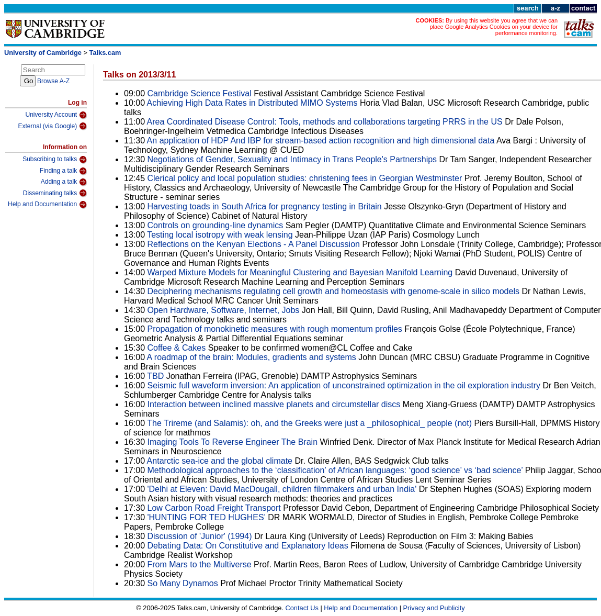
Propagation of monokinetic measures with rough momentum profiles (275, 328)
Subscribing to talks (54, 159)
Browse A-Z (53, 81)
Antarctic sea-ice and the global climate (219, 460)
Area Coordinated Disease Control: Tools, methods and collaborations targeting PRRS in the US (326, 121)
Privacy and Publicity (434, 608)
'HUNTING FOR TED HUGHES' (207, 517)
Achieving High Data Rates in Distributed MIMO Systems (252, 102)
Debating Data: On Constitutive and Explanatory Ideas (248, 545)
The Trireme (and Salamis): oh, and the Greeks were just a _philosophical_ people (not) (310, 423)
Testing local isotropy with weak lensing (219, 234)
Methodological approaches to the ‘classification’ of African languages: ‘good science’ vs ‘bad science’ (335, 470)
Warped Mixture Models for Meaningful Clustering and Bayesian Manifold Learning (300, 272)
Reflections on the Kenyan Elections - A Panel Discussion (255, 244)
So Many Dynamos (183, 583)
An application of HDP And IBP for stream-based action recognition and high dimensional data (321, 140)
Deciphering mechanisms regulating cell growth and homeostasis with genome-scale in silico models (333, 291)
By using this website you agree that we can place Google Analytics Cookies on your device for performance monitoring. (493, 26)
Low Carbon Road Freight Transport (214, 507)
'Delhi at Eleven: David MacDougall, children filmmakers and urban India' (282, 489)
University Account (56, 115)
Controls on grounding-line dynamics (216, 225)
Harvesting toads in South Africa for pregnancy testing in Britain (265, 206)
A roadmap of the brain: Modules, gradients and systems (251, 357)
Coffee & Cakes (177, 347)
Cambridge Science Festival (200, 93)
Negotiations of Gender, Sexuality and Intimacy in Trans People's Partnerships (293, 159)
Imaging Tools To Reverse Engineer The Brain (233, 442)
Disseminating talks (55, 193)
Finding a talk (63, 171)
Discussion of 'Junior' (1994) (200, 536)
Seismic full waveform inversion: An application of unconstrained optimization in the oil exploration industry (344, 385)
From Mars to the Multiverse (200, 564)
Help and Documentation (47, 204)
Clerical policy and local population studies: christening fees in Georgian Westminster (305, 178)
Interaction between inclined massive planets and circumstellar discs (274, 404)
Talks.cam (105, 53)
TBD (155, 376)
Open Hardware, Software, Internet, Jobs (224, 310)
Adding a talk (64, 182)
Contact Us (302, 608)
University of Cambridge (43, 53)
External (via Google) (52, 126)
